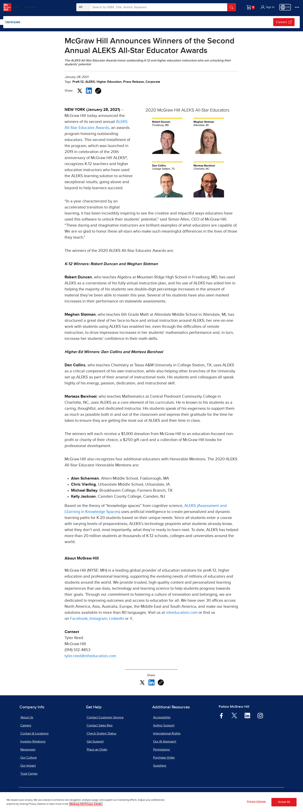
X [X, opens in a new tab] (131, 619)
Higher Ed (40, 7)
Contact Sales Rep (99, 725)
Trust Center (29, 773)
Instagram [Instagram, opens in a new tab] (98, 619)
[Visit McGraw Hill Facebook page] (221, 715)
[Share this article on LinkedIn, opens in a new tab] (89, 90)
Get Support (95, 741)
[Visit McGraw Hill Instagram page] (260, 715)
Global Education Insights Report (47, 22)
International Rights (166, 733)
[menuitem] (50, 22)
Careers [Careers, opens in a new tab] (25, 725)
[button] (267, 7)
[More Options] (297, 7)
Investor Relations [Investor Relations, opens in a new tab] (32, 741)
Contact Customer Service (105, 717)
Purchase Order (164, 757)
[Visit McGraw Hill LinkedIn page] (247, 715)
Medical (59, 7)
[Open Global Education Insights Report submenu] (75, 22)
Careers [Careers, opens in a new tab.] (284, 22)
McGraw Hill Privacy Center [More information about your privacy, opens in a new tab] (86, 804)
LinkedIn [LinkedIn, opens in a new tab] (116, 619)
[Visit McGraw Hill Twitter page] (234, 715)
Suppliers (159, 765)
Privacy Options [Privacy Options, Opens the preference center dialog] (256, 801)
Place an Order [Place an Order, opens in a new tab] (97, 749)
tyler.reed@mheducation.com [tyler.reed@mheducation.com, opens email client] (90, 656)
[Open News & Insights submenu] (111, 22)
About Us (13, 22)
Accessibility (162, 717)
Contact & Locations (34, 733)
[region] (151, 802)
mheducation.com (182, 613)
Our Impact (149, 22)
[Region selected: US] (285, 7)
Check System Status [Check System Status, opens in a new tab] (101, 733)
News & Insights (94, 22)
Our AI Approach (164, 741)
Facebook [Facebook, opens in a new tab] (79, 619)
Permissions (161, 749)
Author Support (163, 725)
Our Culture (127, 22)
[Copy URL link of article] (98, 91)
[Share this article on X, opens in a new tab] (80, 90)
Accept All (284, 802)
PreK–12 (21, 7)
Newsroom (27, 749)
